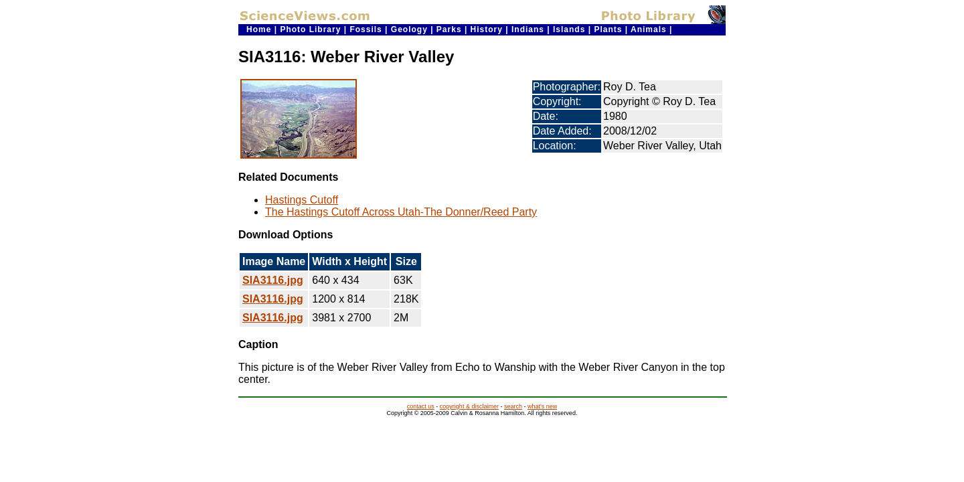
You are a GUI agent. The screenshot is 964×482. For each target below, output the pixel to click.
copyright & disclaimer (469, 406)
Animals (649, 29)
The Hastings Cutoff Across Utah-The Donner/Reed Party (401, 212)
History (487, 29)
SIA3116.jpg (272, 280)
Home (258, 29)
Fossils (365, 29)
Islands (569, 29)
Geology (409, 29)
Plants (608, 29)
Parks (449, 29)
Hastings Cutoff (301, 200)
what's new (542, 406)
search (513, 406)
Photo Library (310, 29)
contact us (420, 406)
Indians (527, 29)
